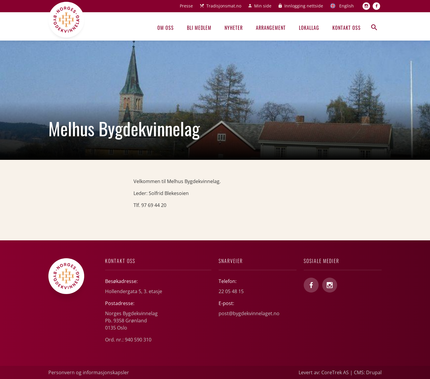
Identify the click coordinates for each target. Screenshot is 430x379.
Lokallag (309, 27)
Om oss (165, 27)
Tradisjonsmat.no (223, 6)
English (346, 6)
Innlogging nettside (303, 6)
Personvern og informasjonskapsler (88, 372)
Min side (262, 6)
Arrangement (271, 27)
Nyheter (234, 27)
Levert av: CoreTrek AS (324, 372)
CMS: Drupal (368, 372)
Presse (186, 6)
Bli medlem (199, 27)
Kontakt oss (346, 27)
